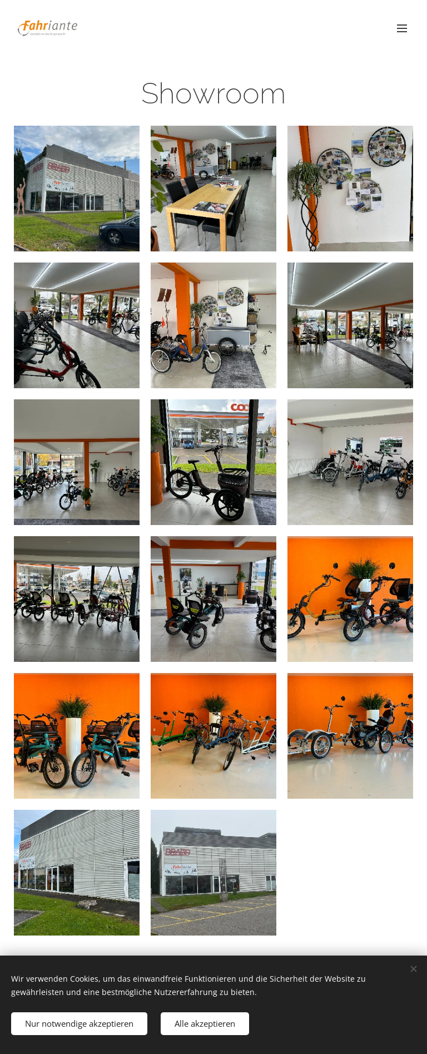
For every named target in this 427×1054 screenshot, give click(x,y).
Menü (402, 28)
